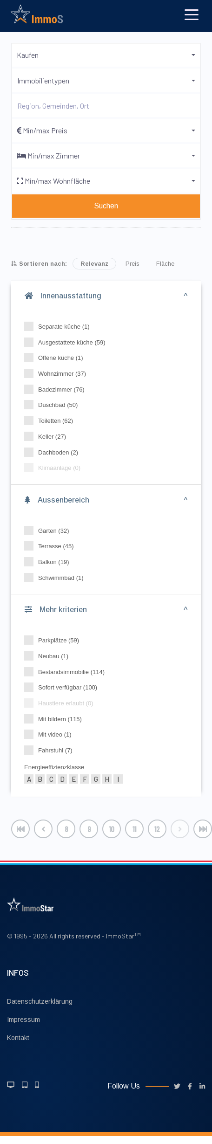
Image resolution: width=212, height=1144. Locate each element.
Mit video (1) (51, 734)
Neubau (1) (49, 656)
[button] (106, 130)
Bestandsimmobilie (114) (67, 671)
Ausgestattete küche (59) (68, 342)
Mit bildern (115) (56, 719)
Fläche (165, 263)
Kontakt (18, 1037)
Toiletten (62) (51, 420)
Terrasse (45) (52, 546)
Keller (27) (48, 436)
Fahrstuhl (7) (51, 750)
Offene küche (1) (56, 357)
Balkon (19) (49, 561)
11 (134, 829)
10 (111, 829)
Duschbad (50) (54, 404)
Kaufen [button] (28, 54)
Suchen (106, 206)
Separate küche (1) (60, 326)
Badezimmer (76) (57, 389)
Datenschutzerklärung (40, 1001)
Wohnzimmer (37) (58, 373)
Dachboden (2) (54, 452)
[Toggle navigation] (192, 14)
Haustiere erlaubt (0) (61, 703)
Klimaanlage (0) (55, 467)
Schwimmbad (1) (57, 577)
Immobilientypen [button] (43, 80)
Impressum (23, 1019)
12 (157, 829)
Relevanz (94, 263)
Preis (132, 263)
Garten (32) (49, 530)
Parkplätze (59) (54, 640)
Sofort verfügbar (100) (63, 687)
